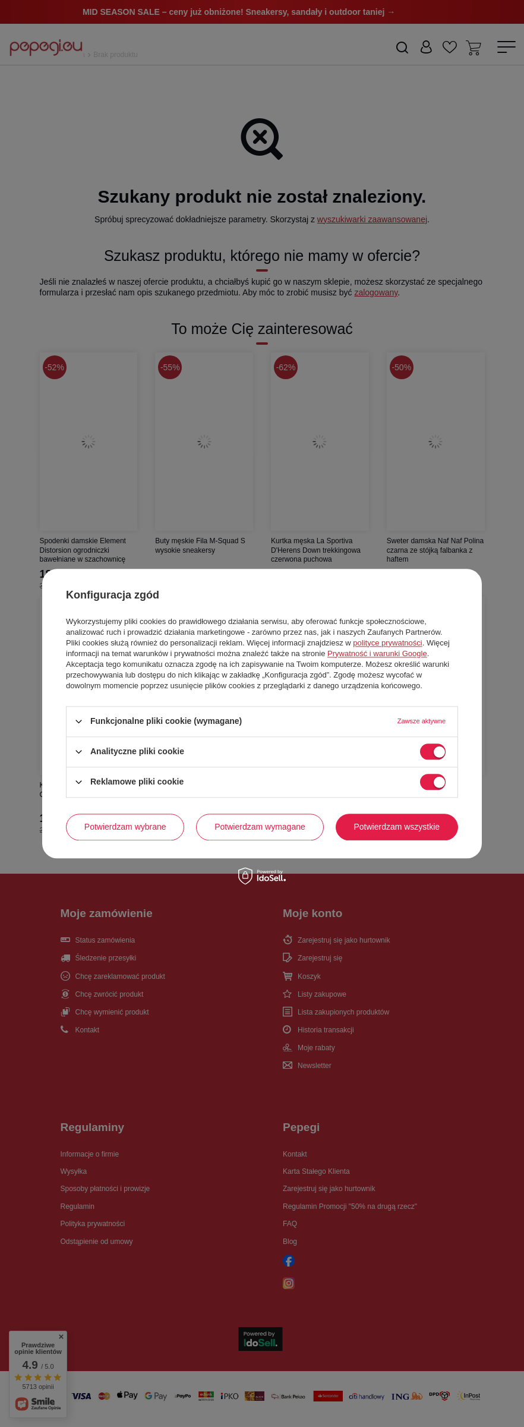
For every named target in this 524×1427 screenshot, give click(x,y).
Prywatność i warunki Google (377, 653)
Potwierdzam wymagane (259, 826)
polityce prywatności (387, 642)
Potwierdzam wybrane (125, 826)
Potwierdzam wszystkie (396, 826)
